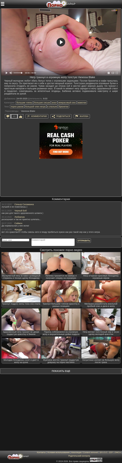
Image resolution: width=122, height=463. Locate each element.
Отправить (84, 240)
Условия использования (58, 452)
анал (54, 102)
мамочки (82, 102)
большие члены (24, 102)
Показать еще (61, 371)
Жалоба (84, 116)
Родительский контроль (79, 456)
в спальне (52, 106)
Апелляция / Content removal (84, 452)
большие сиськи (42, 102)
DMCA (118, 452)
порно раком (17, 106)
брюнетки (63, 106)
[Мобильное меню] (2, 4)
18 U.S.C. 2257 (106, 452)
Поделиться (63, 116)
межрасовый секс (67, 102)
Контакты (41, 452)
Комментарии (39, 116)
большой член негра (35, 106)
